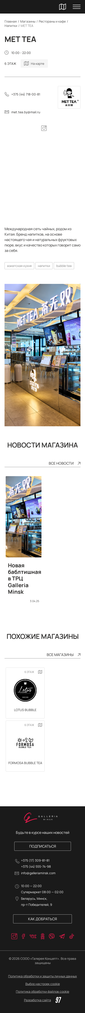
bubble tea (64, 266)
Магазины (27, 21)
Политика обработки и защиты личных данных (42, 976)
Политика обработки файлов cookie (42, 991)
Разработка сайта (42, 1000)
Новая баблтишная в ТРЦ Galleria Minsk (23, 578)
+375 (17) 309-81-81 (35, 860)
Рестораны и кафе (52, 21)
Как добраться (42, 918)
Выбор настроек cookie (42, 984)
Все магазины (60, 654)
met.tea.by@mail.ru (25, 112)
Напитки (11, 25)
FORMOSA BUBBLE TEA (25, 763)
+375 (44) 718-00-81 (25, 94)
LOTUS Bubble (25, 710)
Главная (11, 21)
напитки (44, 266)
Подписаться (42, 846)
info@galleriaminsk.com (38, 873)
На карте (37, 63)
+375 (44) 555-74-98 (36, 866)
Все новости (61, 463)
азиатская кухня (19, 266)
